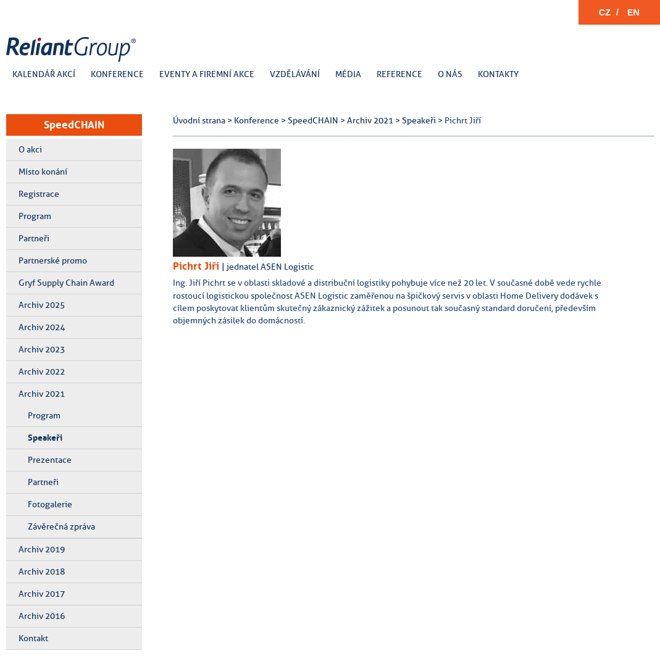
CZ (605, 12)
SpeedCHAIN (74, 124)
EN (633, 12)
